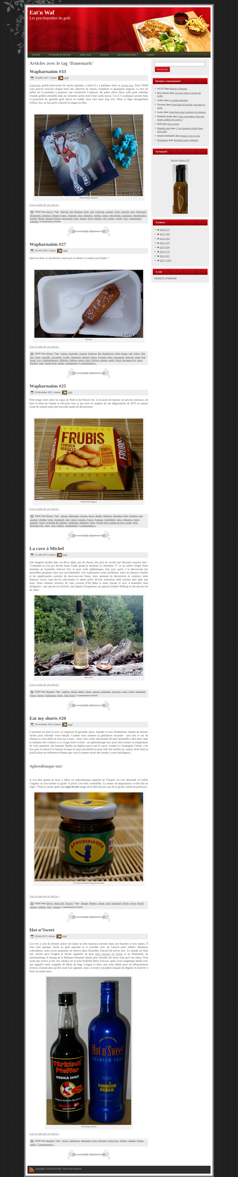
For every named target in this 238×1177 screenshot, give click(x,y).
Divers (49, 211)
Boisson (50, 691)
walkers (60, 525)
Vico (125, 218)
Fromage (72, 215)
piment (83, 218)
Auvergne (116, 691)
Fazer (94, 1140)
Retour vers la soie (190, 135)
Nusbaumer (50, 695)
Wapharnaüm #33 (47, 71)
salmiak (42, 907)
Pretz (135, 522)
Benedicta (118, 515)
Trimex (140, 1140)
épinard (55, 215)
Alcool (74, 691)
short (49, 907)
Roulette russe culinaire (186, 140)
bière (86, 211)
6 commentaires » (87, 363)
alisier (81, 691)
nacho (81, 360)
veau (53, 525)
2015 (165, 242)
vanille (119, 218)
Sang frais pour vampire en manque (187, 112)
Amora (63, 353)
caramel (109, 211)
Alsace (88, 691)
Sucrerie (69, 903)
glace (79, 215)
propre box (127, 85)
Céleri (136, 353)
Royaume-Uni (129, 360)
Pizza (90, 218)
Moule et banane (178, 88)
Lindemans (73, 522)
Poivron (95, 360)
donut (73, 519)
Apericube (73, 353)
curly (132, 211)
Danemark (141, 211)
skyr (105, 218)
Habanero (128, 519)
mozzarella (67, 218)
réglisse (33, 907)
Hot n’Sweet (41, 929)
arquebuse (105, 691)
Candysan (34, 85)
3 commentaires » (87, 525)
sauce (140, 360)
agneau (64, 515)
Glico (119, 519)
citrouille (46, 357)
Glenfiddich (110, 519)
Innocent (129, 357)
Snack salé (59, 903)
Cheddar (42, 519)
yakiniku (34, 221)
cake (140, 515)
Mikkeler (64, 360)
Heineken (88, 215)
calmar (101, 903)
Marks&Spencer (51, 360)
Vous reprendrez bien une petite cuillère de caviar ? (180, 118)
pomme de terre (117, 522)
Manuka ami (163, 128)
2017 (165, 234)
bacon (91, 515)
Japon (105, 215)
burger (124, 353)
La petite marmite (179, 100)
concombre (56, 357)
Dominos (46, 215)
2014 (165, 247)
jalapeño (34, 522)
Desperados (35, 215)
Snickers (34, 363)
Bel (71, 211)
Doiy (67, 519)
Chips (117, 211)
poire (87, 360)
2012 (165, 255)
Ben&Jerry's (108, 353)
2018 (165, 229)
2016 (165, 238)
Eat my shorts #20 (47, 718)
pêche (92, 522)
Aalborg (66, 691)
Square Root (51, 363)
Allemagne (73, 515)
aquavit (96, 691)
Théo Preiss (69, 695)
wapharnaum (135, 218)
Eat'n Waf (41, 12)
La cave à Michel (46, 548)
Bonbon (133, 515)
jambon (97, 215)
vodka (33, 1144)
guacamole (119, 357)
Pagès (60, 695)
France (63, 215)
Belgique (78, 211)
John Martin (115, 215)
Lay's (39, 360)
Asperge (83, 353)
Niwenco (102, 1140)
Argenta (83, 515)
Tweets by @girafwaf (165, 277)
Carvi (124, 691)
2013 (165, 251)
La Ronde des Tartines (56, 522)
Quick (118, 360)
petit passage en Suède (109, 954)
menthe (33, 218)
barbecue (92, 353)
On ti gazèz (173, 123)
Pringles (98, 218)
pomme (103, 360)
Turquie (56, 907)
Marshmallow (139, 215)
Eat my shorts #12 (180, 160)
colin (108, 903)
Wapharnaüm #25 (47, 386)
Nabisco (73, 360)
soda (41, 363)
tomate (111, 218)
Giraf (63, 77)
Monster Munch (53, 218)
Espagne (82, 519)
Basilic (98, 515)
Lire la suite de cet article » (44, 205)
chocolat (125, 211)
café (92, 211)
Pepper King (102, 522)
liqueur (41, 695)
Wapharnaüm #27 (47, 244)
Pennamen (162, 140)
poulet (111, 360)
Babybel (65, 211)
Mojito (41, 218)
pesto (76, 218)
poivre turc (113, 1140)
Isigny (136, 519)
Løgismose (127, 215)
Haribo (126, 903)
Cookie (66, 357)
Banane (84, 903)
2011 (165, 260)
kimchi (140, 903)
